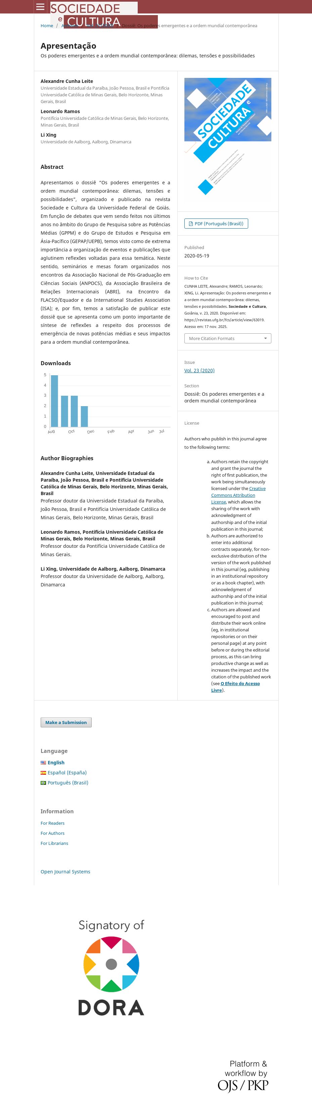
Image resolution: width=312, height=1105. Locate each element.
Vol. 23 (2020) (100, 25)
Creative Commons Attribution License (238, 495)
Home (47, 25)
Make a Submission (66, 722)
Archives (69, 25)
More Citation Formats (211, 338)
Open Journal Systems (65, 871)
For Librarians (54, 843)
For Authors (52, 833)
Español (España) (67, 772)
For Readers (52, 823)
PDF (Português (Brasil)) (218, 224)
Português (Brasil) (68, 782)
